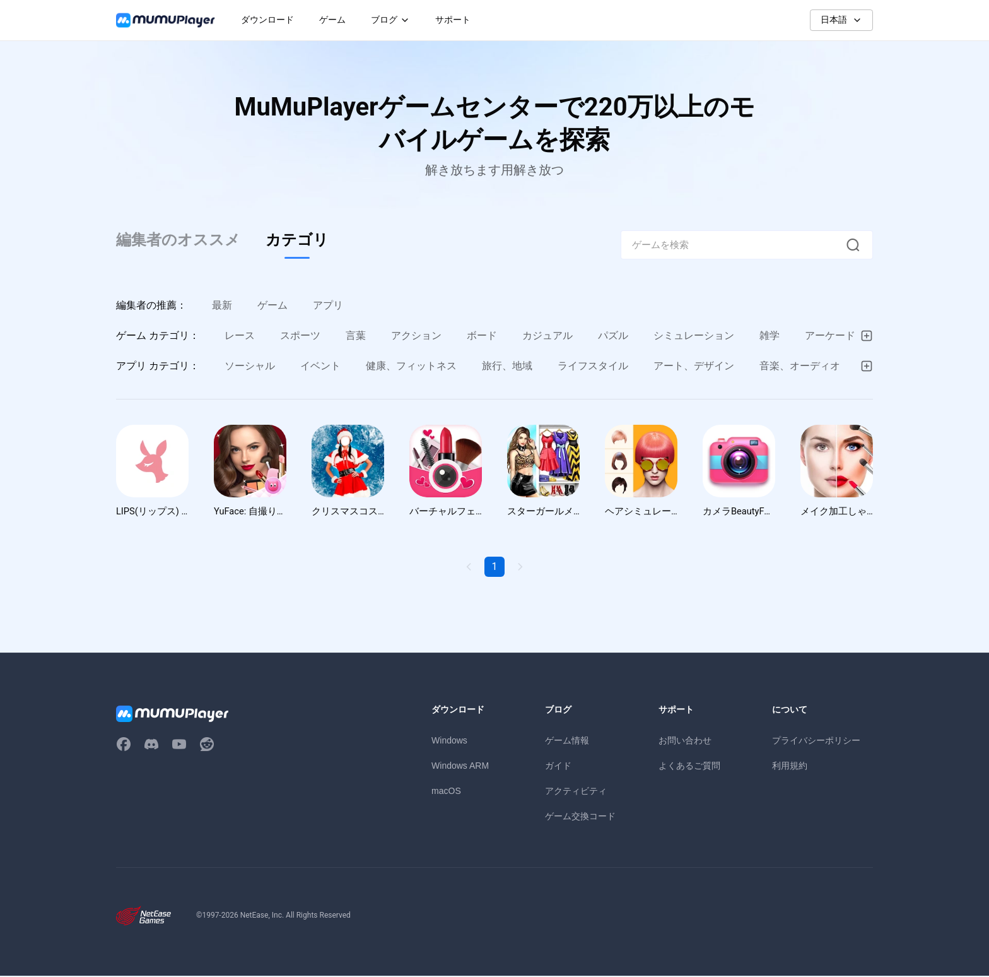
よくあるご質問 (689, 767)
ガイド (558, 767)
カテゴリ (297, 240)
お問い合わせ (684, 742)
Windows (449, 742)
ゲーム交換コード (580, 817)
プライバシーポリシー (816, 742)
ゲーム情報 (567, 742)
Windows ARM (460, 767)
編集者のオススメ (178, 240)
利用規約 (789, 767)
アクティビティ (576, 792)
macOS (446, 792)
